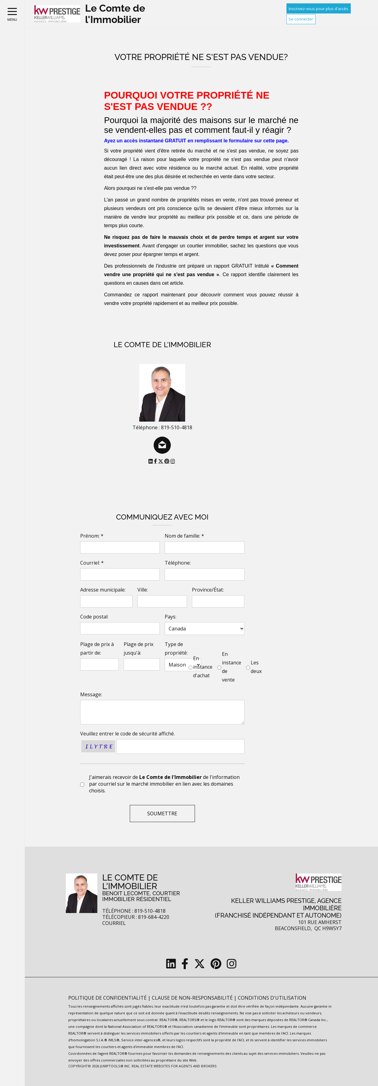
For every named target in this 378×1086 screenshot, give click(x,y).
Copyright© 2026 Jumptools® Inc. (99, 1066)
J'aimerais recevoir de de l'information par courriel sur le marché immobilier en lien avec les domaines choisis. (164, 784)
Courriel (114, 923)
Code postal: (94, 616)
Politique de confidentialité (108, 997)
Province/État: (208, 589)
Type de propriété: (176, 648)
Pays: (170, 616)
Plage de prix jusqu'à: (138, 648)
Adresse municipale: (102, 589)
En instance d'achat (202, 667)
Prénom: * (91, 535)
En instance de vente (231, 667)
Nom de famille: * (184, 535)
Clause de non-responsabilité (193, 997)
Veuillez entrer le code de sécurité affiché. (127, 733)
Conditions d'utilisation (272, 997)
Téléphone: (178, 562)
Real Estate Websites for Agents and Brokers (174, 1066)
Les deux (256, 667)
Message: (91, 694)
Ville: (142, 589)
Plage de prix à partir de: (97, 648)
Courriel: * (92, 562)
